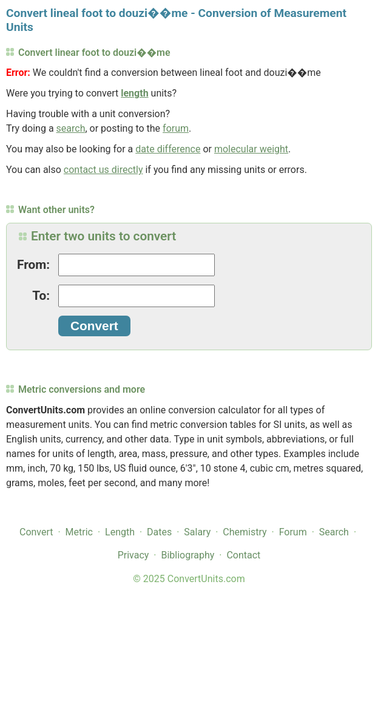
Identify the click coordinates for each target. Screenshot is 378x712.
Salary (197, 532)
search (71, 128)
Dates (159, 532)
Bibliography (187, 555)
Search (334, 532)
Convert (36, 532)
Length (120, 532)
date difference (167, 149)
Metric (79, 532)
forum (176, 128)
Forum (293, 532)
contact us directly (103, 169)
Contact (243, 555)
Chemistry (244, 532)
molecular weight (251, 149)
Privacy (133, 555)
